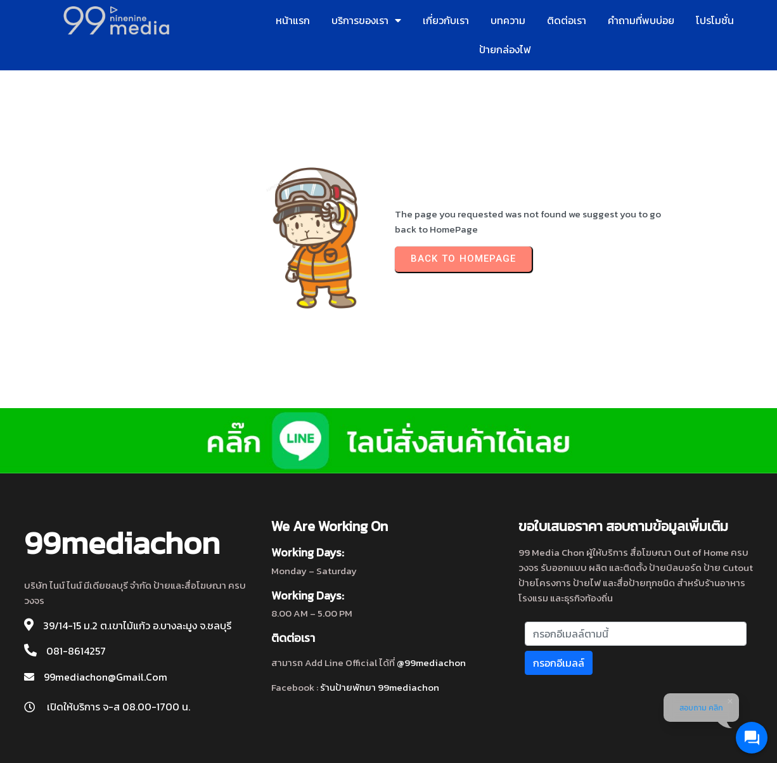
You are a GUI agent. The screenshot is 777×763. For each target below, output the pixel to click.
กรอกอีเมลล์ (558, 662)
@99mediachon (431, 662)
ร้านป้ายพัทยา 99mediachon (379, 687)
